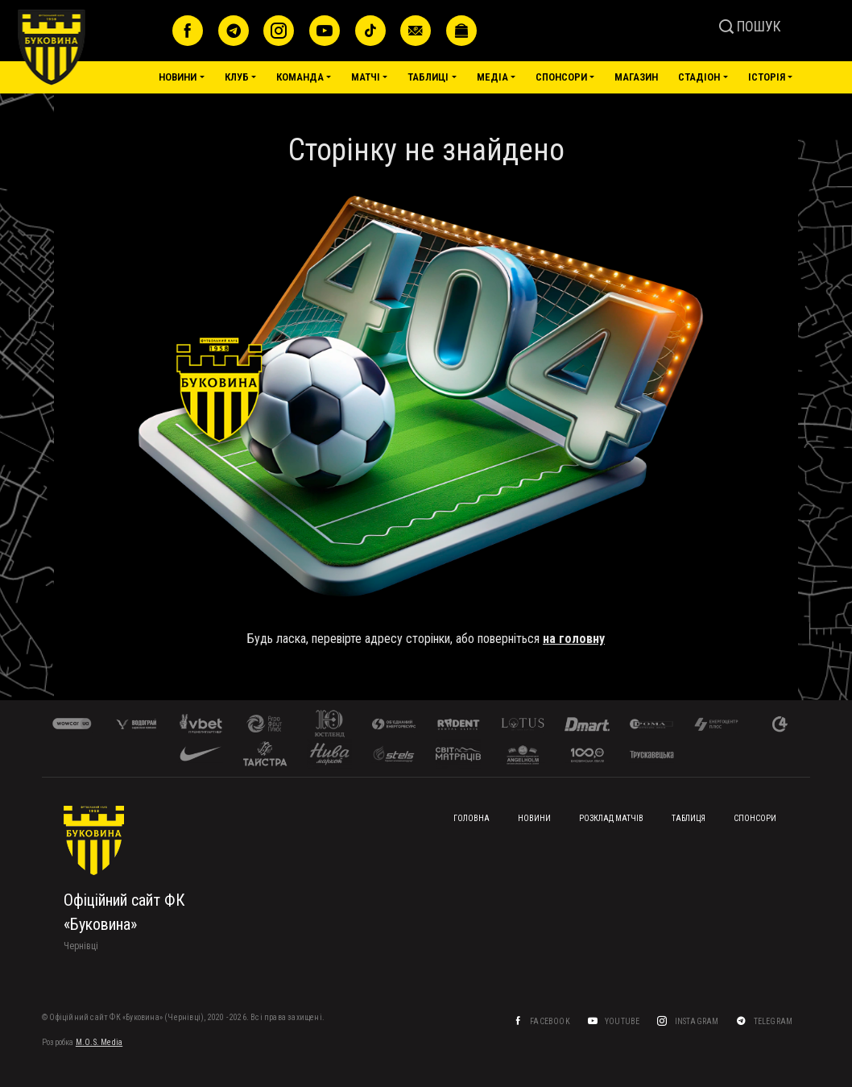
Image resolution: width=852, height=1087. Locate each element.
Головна (471, 818)
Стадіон (699, 77)
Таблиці (428, 77)
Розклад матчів (611, 818)
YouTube (622, 1021)
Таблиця (688, 818)
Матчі (365, 77)
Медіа (492, 77)
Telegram (773, 1021)
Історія (766, 77)
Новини (177, 77)
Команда (300, 77)
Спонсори (561, 77)
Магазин (636, 77)
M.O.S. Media (99, 1042)
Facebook (550, 1021)
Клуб (237, 77)
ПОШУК (750, 26)
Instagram (697, 1021)
